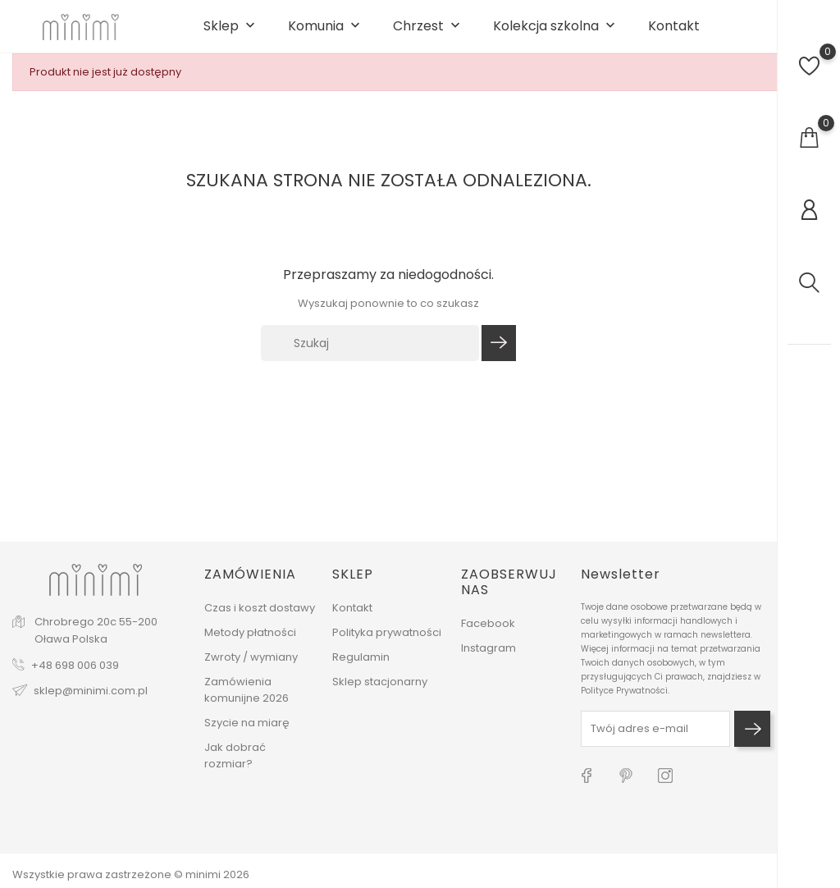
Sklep (230, 34)
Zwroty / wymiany (251, 668)
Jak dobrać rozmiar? (235, 767)
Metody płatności (250, 644)
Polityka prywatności (386, 644)
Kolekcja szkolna (556, 34)
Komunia (325, 34)
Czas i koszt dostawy (259, 619)
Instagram (488, 660)
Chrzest (428, 34)
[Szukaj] (370, 358)
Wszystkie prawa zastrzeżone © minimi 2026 (130, 874)
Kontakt (674, 33)
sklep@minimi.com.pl (91, 702)
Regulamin (361, 668)
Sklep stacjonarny (379, 693)
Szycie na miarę (247, 734)
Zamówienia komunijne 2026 (246, 701)
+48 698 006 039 (75, 676)
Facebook (488, 635)
